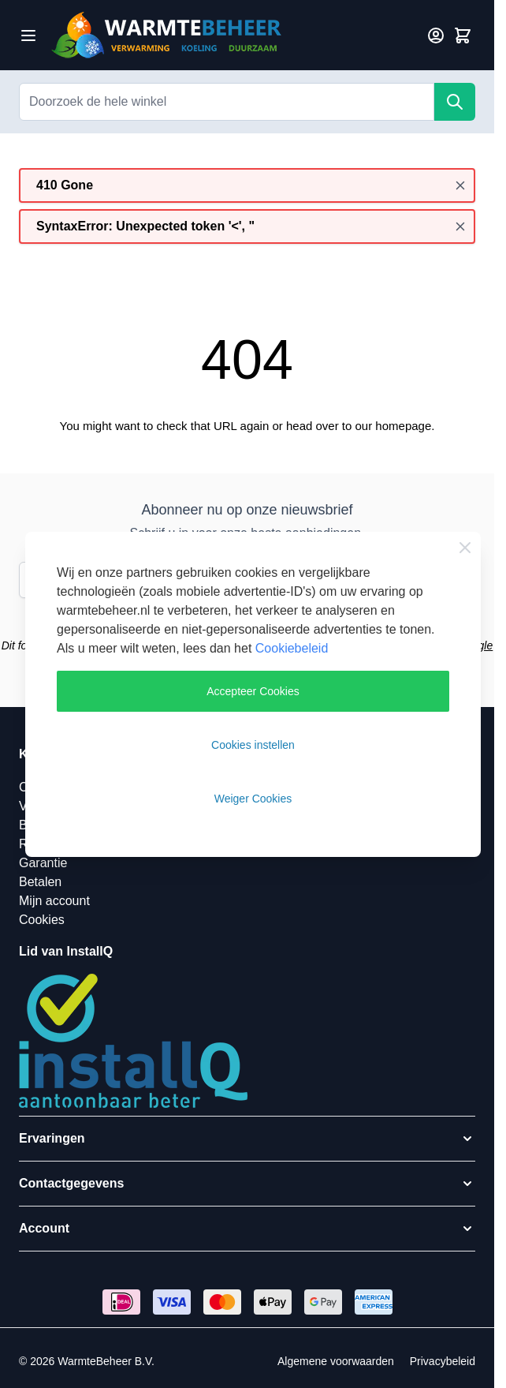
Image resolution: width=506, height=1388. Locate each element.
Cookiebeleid (292, 648)
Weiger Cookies (253, 798)
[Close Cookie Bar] (465, 547)
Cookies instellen (253, 745)
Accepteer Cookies (253, 691)
